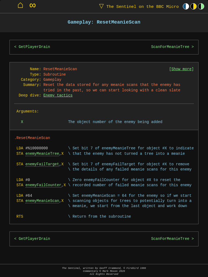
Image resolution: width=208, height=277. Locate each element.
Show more (181, 69)
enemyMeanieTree (42, 153)
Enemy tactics (58, 95)
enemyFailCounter (43, 185)
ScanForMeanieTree (170, 47)
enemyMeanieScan (42, 201)
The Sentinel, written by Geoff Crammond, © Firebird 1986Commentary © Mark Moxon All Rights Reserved (104, 271)
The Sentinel (138, 6)
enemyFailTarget (42, 164)
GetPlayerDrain (34, 47)
